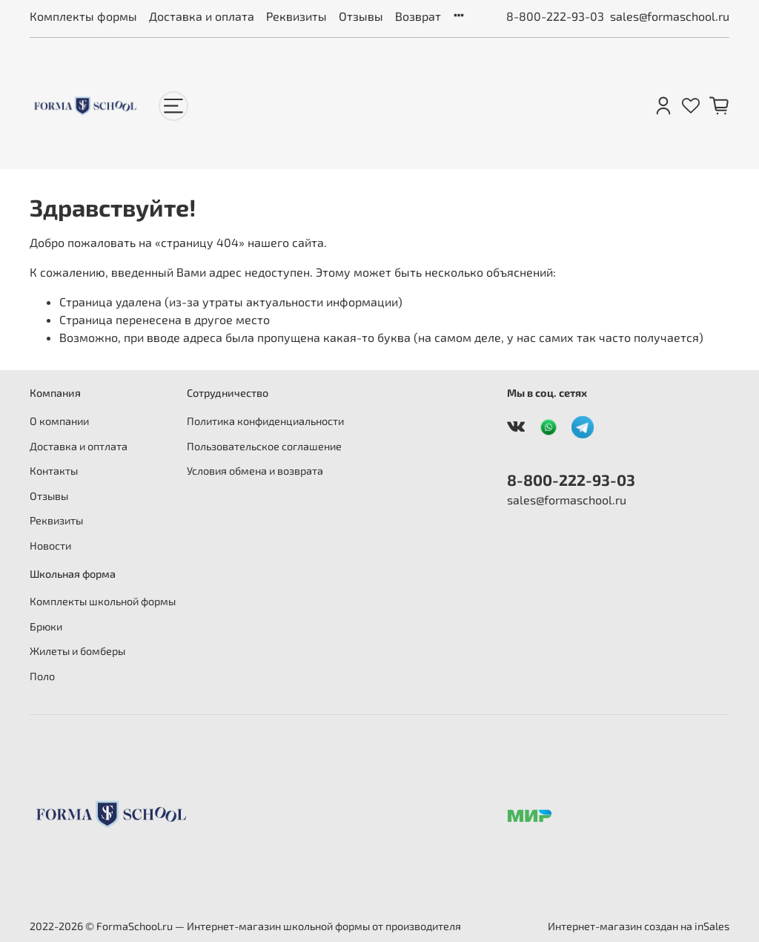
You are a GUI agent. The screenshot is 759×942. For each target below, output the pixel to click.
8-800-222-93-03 (555, 16)
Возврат (418, 16)
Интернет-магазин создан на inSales (638, 926)
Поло (42, 676)
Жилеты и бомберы (77, 651)
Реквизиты (296, 16)
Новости (50, 545)
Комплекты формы (83, 16)
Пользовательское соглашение (264, 446)
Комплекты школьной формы (103, 601)
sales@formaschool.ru (669, 16)
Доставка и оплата (201, 16)
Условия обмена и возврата (255, 470)
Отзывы (361, 16)
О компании (59, 421)
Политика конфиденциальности (265, 421)
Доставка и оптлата (78, 446)
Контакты (54, 470)
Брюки (46, 626)
